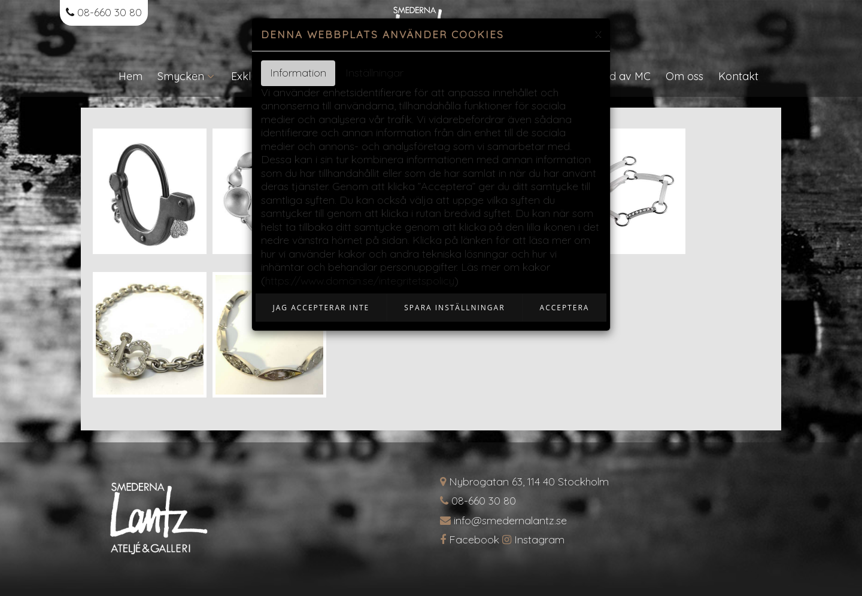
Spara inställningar (454, 307)
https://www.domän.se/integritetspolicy (359, 281)
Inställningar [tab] (374, 73)
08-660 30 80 (104, 12)
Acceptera (565, 307)
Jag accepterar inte (321, 307)
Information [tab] (298, 73)
